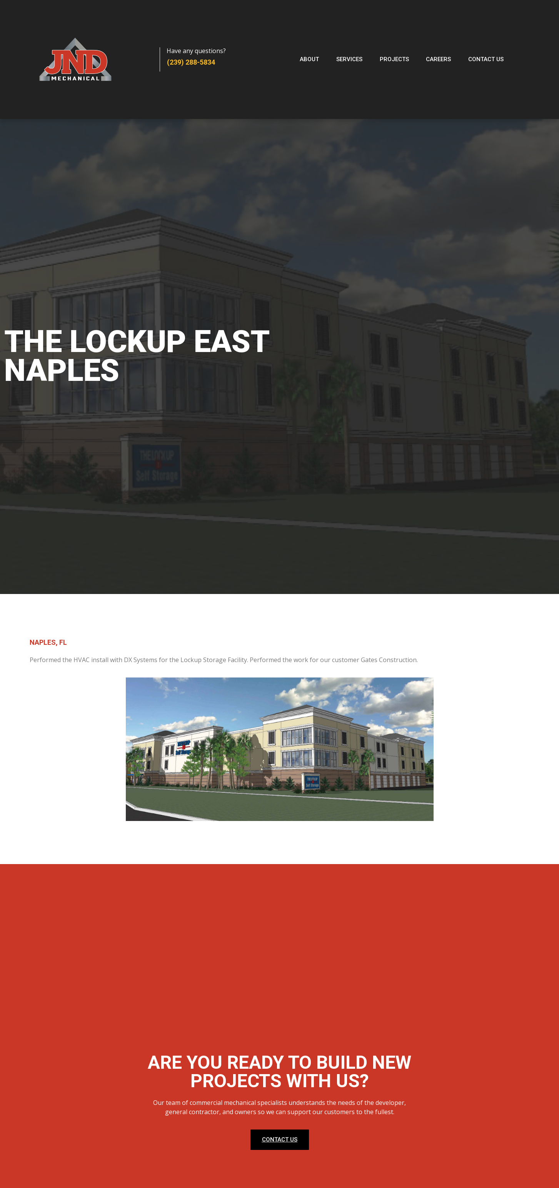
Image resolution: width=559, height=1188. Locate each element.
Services (349, 59)
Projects (394, 59)
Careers (438, 59)
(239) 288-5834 (191, 62)
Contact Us (486, 59)
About (309, 59)
